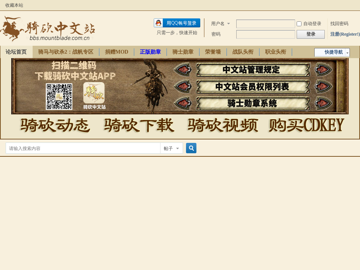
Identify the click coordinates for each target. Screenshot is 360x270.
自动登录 (309, 23)
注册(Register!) (345, 34)
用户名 (218, 23)
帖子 (168, 148)
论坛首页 (16, 52)
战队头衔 (243, 52)
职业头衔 (275, 52)
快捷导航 (334, 52)
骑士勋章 (183, 52)
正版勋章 (150, 52)
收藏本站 (14, 5)
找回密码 (339, 23)
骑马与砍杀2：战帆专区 (65, 52)
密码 (216, 34)
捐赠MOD (116, 52)
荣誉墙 (213, 52)
